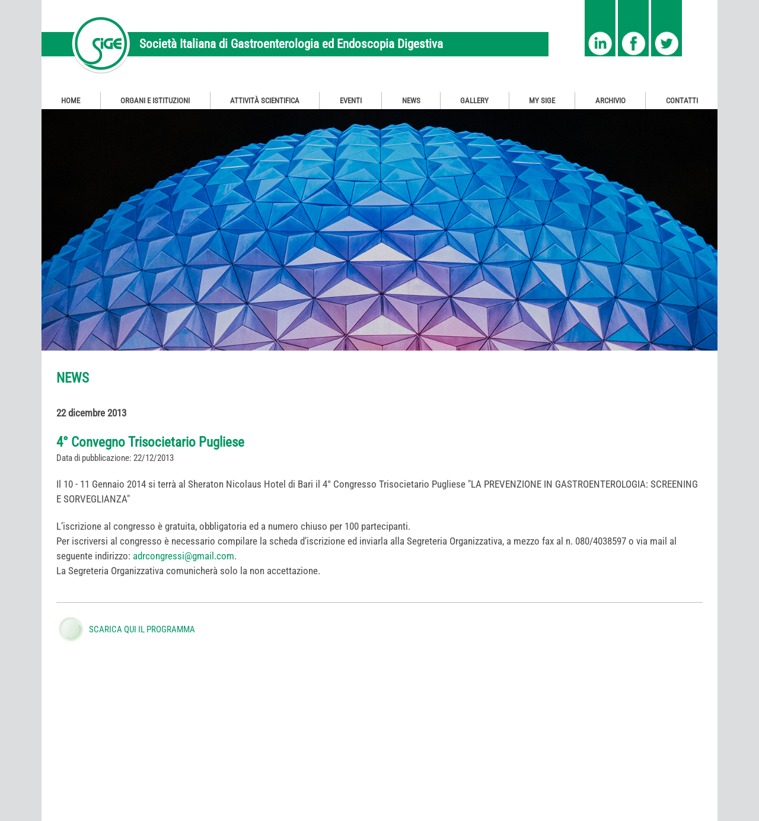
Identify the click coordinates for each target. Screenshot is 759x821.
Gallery (474, 100)
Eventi (351, 100)
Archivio (610, 100)
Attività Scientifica (264, 100)
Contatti (682, 100)
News (411, 100)
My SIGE (542, 100)
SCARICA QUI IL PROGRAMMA (142, 629)
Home (70, 100)
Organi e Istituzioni (155, 100)
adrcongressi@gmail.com (183, 556)
